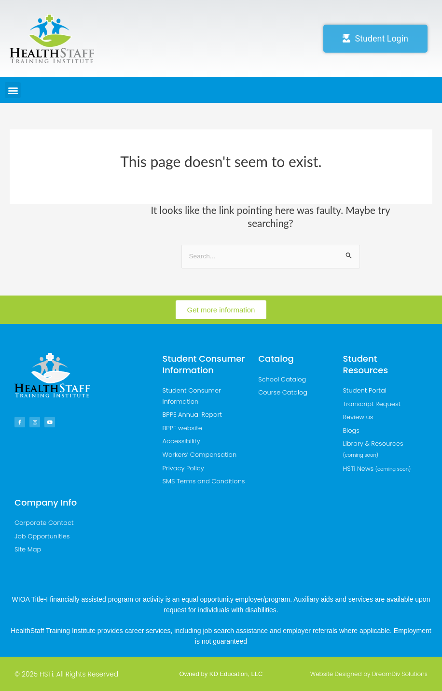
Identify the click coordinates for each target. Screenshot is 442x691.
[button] (13, 90)
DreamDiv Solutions (400, 674)
